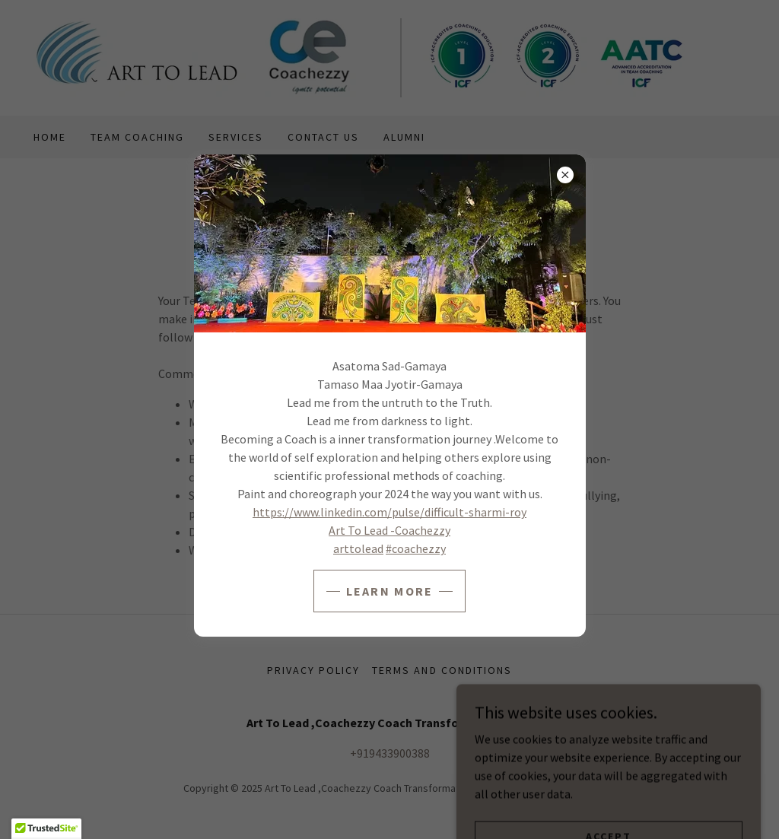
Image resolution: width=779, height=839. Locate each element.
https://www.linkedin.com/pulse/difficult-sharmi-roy (389, 512)
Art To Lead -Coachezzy (389, 530)
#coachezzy (416, 548)
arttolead (358, 548)
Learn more (390, 591)
